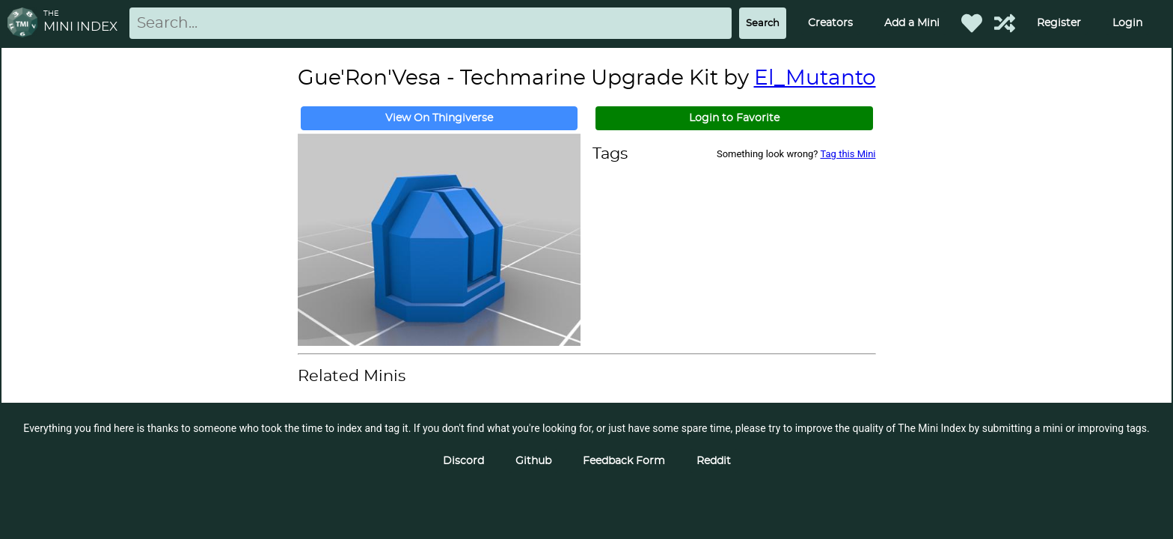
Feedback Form (624, 461)
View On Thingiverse (439, 118)
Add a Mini (912, 23)
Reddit (713, 461)
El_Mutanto (815, 78)
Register (1059, 23)
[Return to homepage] (25, 23)
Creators (830, 23)
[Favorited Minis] (971, 23)
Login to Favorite (734, 118)
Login (1127, 23)
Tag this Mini (848, 153)
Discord (463, 461)
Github (533, 461)
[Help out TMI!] (1004, 23)
